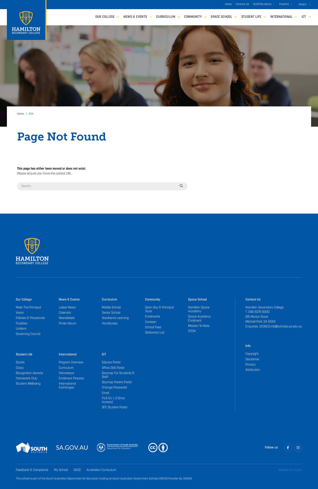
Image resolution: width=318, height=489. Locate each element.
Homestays (66, 373)
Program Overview (71, 362)
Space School (197, 299)
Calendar (65, 313)
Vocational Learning (115, 318)
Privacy (250, 364)
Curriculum (109, 299)
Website (283, 470)
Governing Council (28, 334)
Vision (20, 313)
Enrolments (152, 316)
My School (61, 470)
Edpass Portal (111, 362)
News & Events (69, 299)
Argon (298, 470)
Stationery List (154, 332)
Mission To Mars (198, 326)
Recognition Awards (29, 373)
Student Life (24, 354)
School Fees (153, 327)
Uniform (21, 329)
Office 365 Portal (113, 368)
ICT (104, 354)
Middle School (111, 307)
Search (305, 4)
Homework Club (26, 378)
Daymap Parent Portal (117, 382)
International (68, 354)
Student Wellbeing (28, 383)
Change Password (114, 387)
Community (152, 299)
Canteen (150, 322)
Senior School (111, 313)
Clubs (20, 368)
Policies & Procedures (30, 318)
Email (105, 393)
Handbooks (109, 323)
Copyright (252, 354)
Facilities (21, 323)
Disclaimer (252, 359)
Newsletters (67, 318)
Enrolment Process (71, 378)
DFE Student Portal (114, 407)
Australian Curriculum (101, 470)
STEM (192, 331)
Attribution (252, 370)
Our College (24, 299)
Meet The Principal (28, 307)
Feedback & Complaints (32, 470)
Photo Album (67, 323)
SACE (77, 470)
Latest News (67, 307)
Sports (20, 362)
